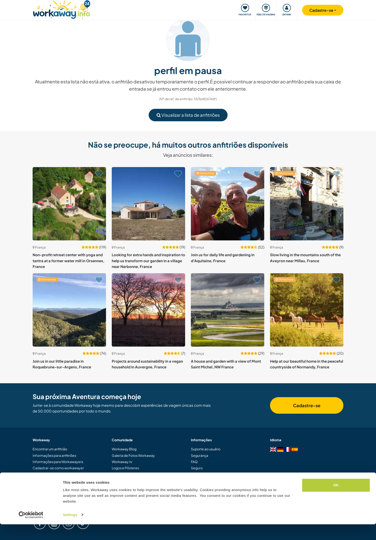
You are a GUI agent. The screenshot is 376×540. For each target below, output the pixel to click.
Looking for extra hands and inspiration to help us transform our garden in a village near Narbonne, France (148, 260)
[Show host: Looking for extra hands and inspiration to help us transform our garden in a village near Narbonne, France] (148, 203)
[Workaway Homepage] (61, 9)
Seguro (197, 468)
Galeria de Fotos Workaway (133, 455)
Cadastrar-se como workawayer (58, 468)
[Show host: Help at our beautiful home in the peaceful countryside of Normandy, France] (306, 310)
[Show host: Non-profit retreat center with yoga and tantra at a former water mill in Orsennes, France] (69, 203)
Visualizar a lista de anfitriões (188, 115)
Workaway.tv (122, 461)
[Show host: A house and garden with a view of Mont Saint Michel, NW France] (227, 310)
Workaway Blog (124, 449)
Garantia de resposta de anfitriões (217, 474)
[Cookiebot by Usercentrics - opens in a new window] (31, 530)
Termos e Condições (207, 480)
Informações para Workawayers (58, 461)
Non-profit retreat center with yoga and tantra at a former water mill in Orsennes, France (68, 260)
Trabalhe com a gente (128, 487)
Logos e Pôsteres (125, 468)
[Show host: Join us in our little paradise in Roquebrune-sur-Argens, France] (69, 310)
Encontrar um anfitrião (50, 449)
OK (336, 501)
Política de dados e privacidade (215, 487)
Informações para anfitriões (54, 455)
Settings (70, 530)
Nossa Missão (122, 474)
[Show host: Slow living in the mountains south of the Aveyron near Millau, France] (306, 203)
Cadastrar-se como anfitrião (55, 474)
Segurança (199, 455)
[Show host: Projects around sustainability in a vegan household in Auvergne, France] (148, 310)
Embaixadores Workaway (132, 480)
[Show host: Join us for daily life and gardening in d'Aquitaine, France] (227, 203)
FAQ (194, 461)
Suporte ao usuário (205, 449)
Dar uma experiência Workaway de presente (67, 480)
